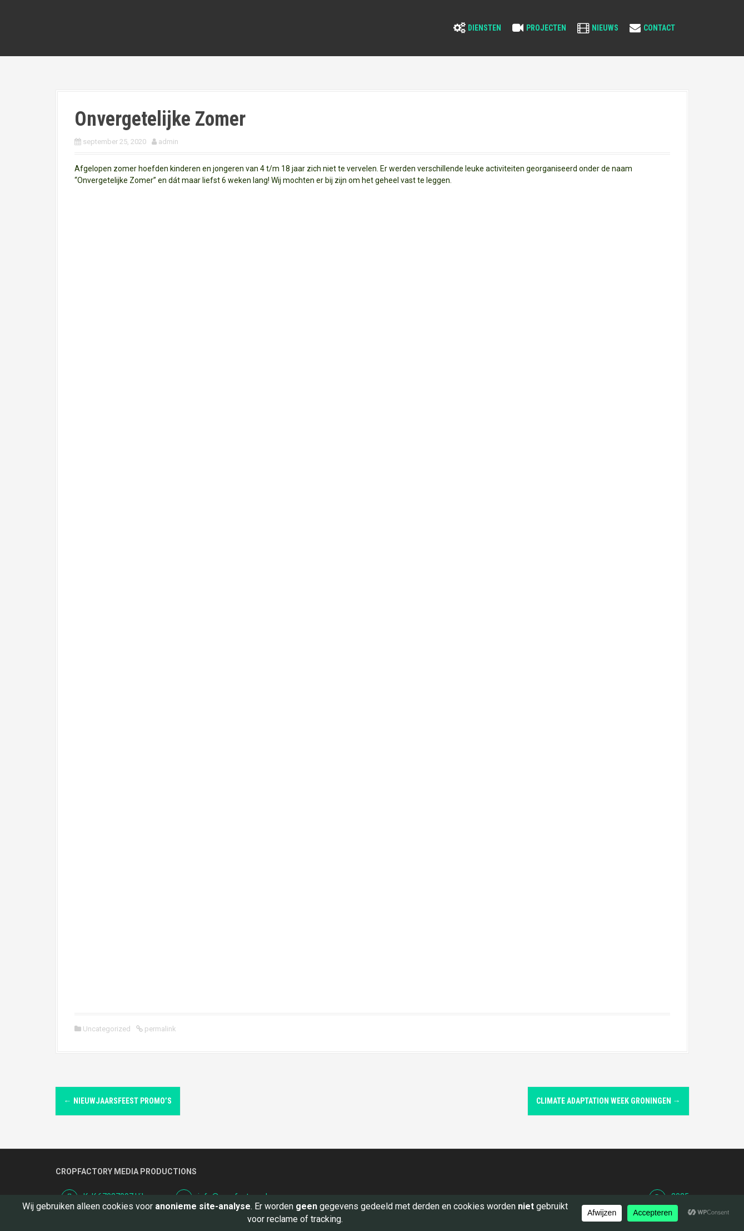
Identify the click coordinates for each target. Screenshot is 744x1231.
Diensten (484, 27)
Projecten (546, 27)
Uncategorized (107, 1029)
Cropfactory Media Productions (126, 1171)
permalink (159, 1029)
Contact (659, 27)
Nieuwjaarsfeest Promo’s (118, 1100)
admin (168, 141)
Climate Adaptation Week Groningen (608, 1100)
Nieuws (605, 27)
